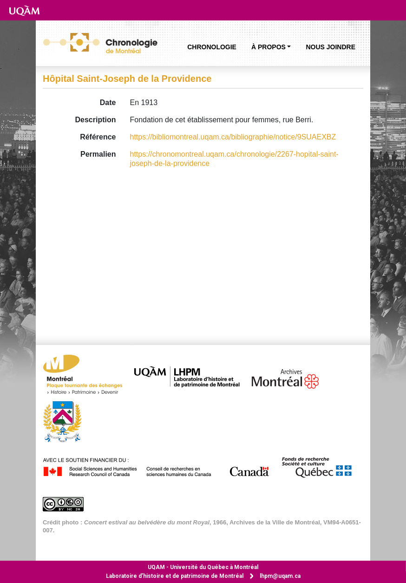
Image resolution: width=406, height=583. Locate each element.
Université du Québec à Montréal (203, 567)
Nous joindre (330, 47)
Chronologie (211, 47)
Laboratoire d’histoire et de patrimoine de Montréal (174, 576)
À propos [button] (268, 47)
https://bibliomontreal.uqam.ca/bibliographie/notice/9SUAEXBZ (233, 137)
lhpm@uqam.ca (280, 576)
